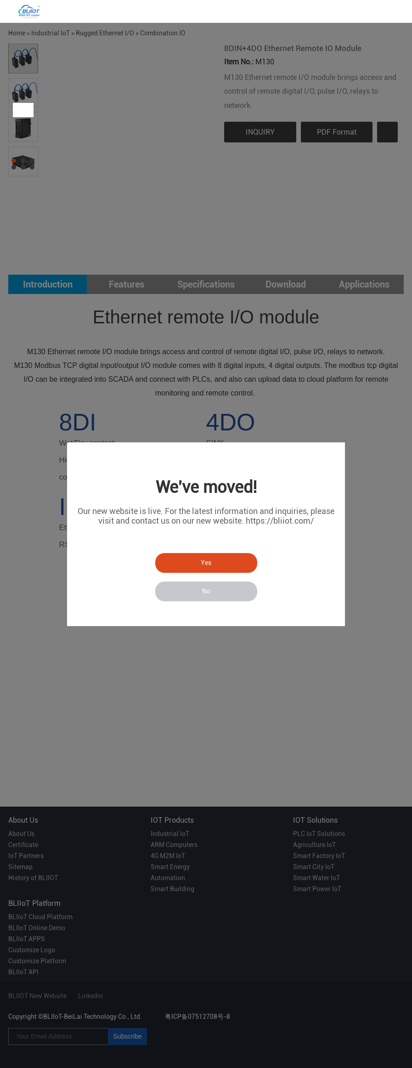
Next (26, 110)
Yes (206, 562)
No (206, 591)
